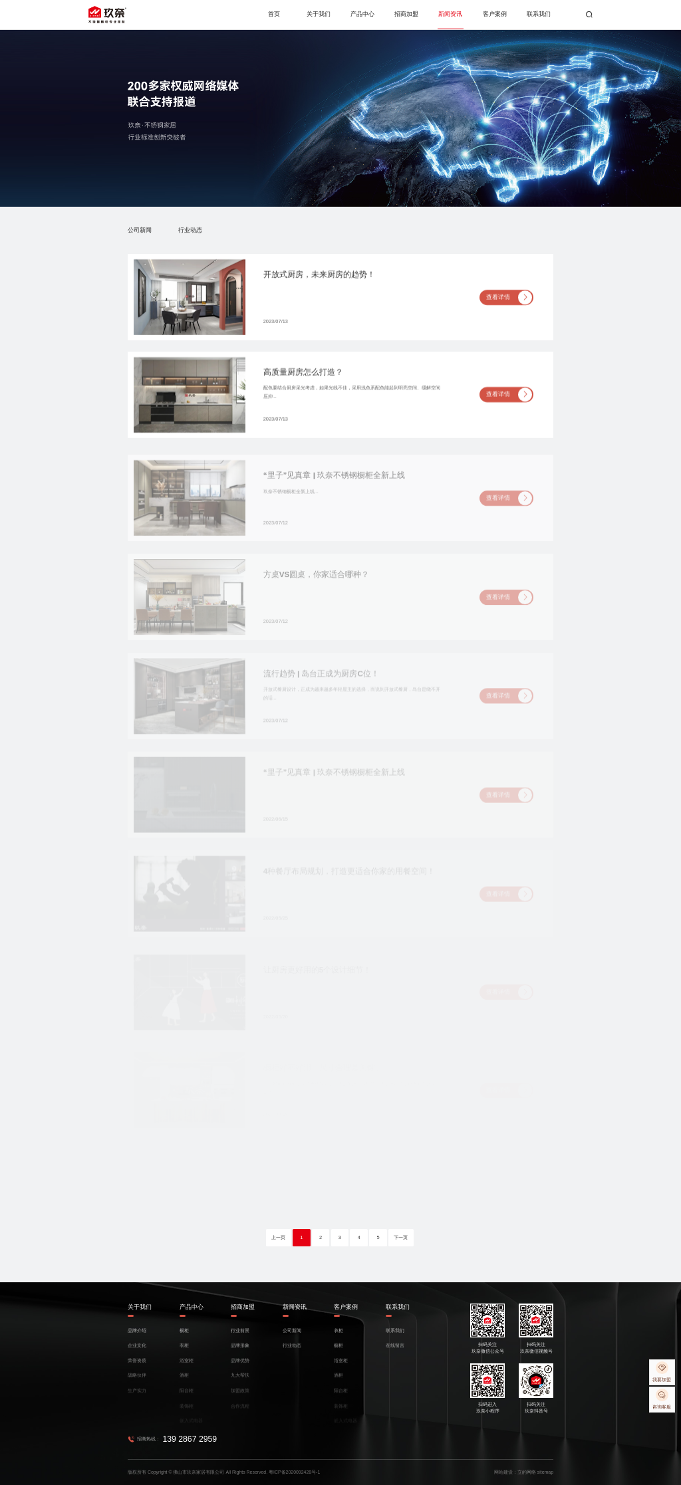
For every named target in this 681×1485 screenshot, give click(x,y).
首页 (274, 14)
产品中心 (362, 14)
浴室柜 (187, 1366)
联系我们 (539, 14)
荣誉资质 (137, 1366)
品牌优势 (240, 1366)
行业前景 (240, 1335)
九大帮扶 (240, 1381)
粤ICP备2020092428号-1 (294, 1472)
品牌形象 (240, 1351)
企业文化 (137, 1351)
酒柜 (184, 1381)
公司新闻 (140, 230)
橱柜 (184, 1335)
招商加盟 (406, 14)
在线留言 (395, 1351)
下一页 (401, 1237)
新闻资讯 (450, 14)
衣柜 (184, 1351)
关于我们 (319, 14)
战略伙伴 (137, 1381)
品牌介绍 (137, 1335)
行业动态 (190, 230)
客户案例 (495, 14)
